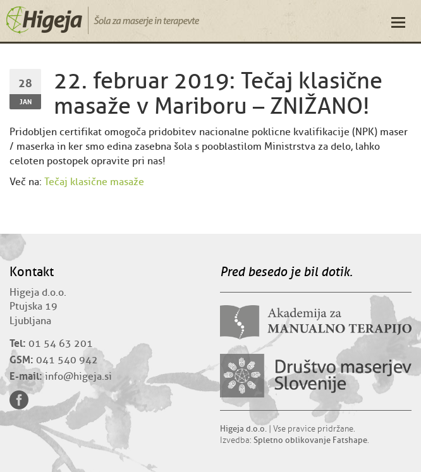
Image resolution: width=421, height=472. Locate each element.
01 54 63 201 (60, 343)
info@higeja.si (78, 376)
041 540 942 (67, 360)
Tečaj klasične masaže (94, 182)
